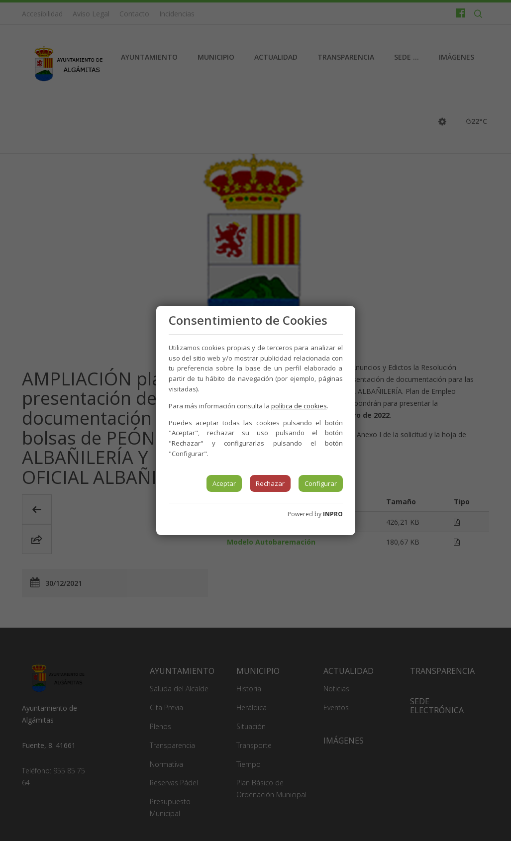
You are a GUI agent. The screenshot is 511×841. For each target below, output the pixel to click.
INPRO (333, 514)
